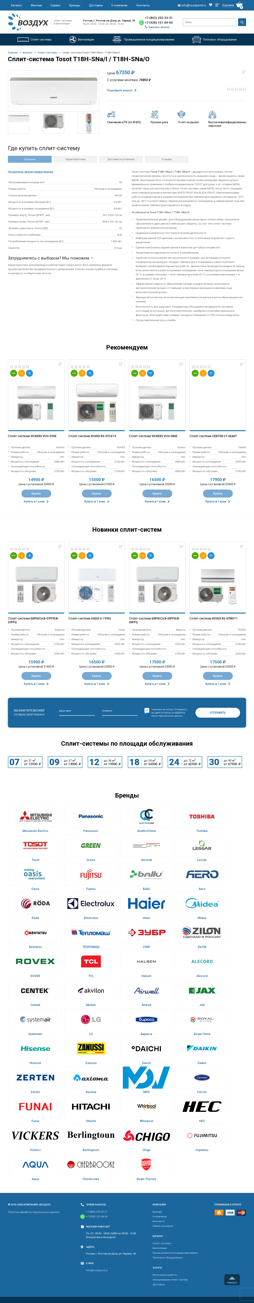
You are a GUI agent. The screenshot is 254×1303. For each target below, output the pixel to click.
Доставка (96, 5)
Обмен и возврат (163, 1226)
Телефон (107, 711)
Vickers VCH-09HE (164, 436)
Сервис (56, 5)
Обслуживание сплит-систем (170, 1279)
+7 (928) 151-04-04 (159, 22)
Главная (13, 52)
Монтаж (36, 5)
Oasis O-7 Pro (101, 618)
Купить (36, 493)
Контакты (143, 5)
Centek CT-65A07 (224, 436)
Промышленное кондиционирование (175, 1252)
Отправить (218, 712)
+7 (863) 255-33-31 (159, 18)
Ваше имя (65, 711)
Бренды (74, 5)
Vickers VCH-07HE (43, 436)
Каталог (16, 5)
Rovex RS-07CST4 (103, 436)
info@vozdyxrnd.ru (97, 1270)
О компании (119, 5)
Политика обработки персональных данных (34, 1212)
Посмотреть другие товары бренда (30, 171)
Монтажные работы (165, 1274)
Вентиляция (160, 1248)
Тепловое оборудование (168, 1257)
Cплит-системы (47, 52)
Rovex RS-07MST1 (225, 618)
